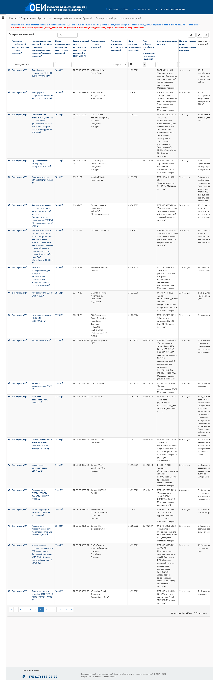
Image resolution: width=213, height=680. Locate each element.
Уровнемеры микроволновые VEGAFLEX (39, 468)
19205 (59, 267)
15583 (59, 525)
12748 (59, 340)
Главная (13, 18)
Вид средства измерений (21, 34)
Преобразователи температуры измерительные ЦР (41, 163)
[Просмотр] (9, 70)
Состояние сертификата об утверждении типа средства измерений (20, 47)
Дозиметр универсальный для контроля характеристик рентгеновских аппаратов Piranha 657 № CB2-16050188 (42, 276)
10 (41, 609)
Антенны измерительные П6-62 (42, 386)
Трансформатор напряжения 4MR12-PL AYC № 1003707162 (42, 95)
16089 (59, 70)
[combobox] (21, 64)
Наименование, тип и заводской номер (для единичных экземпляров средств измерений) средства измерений (42, 48)
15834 (59, 545)
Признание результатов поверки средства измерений (119, 45)
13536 (59, 396)
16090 (59, 591)
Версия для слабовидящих (170, 9)
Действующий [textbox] (20, 64)
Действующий (19, 70)
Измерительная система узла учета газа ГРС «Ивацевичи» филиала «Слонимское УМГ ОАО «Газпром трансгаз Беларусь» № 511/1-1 (42, 554)
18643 (59, 205)
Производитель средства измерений (98, 44)
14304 (59, 439)
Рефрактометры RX (41, 340)
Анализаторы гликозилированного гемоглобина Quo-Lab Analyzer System (42, 530)
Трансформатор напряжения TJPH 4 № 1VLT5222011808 (42, 73)
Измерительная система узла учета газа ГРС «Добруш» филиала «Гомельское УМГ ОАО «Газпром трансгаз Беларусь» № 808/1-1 (42, 123)
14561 (59, 465)
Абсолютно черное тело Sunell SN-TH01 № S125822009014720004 (43, 595)
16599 (59, 92)
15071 (59, 509)
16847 (59, 114)
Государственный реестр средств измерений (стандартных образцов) (56, 18)
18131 (59, 177)
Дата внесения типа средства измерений (134, 45)
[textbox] (117, 64)
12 (53, 609)
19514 (59, 292)
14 (65, 609)
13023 (59, 383)
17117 (59, 160)
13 (59, 609)
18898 (59, 230)
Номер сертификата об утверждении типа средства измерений (62, 47)
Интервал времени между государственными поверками (187, 45)
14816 (59, 490)
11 (47, 609)
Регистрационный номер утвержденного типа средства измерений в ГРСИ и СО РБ (81, 48)
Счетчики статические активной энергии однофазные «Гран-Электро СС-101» (42, 444)
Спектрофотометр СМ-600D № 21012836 (42, 180)
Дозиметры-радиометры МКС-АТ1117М (40, 399)
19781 (59, 315)
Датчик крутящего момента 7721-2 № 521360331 (41, 512)
